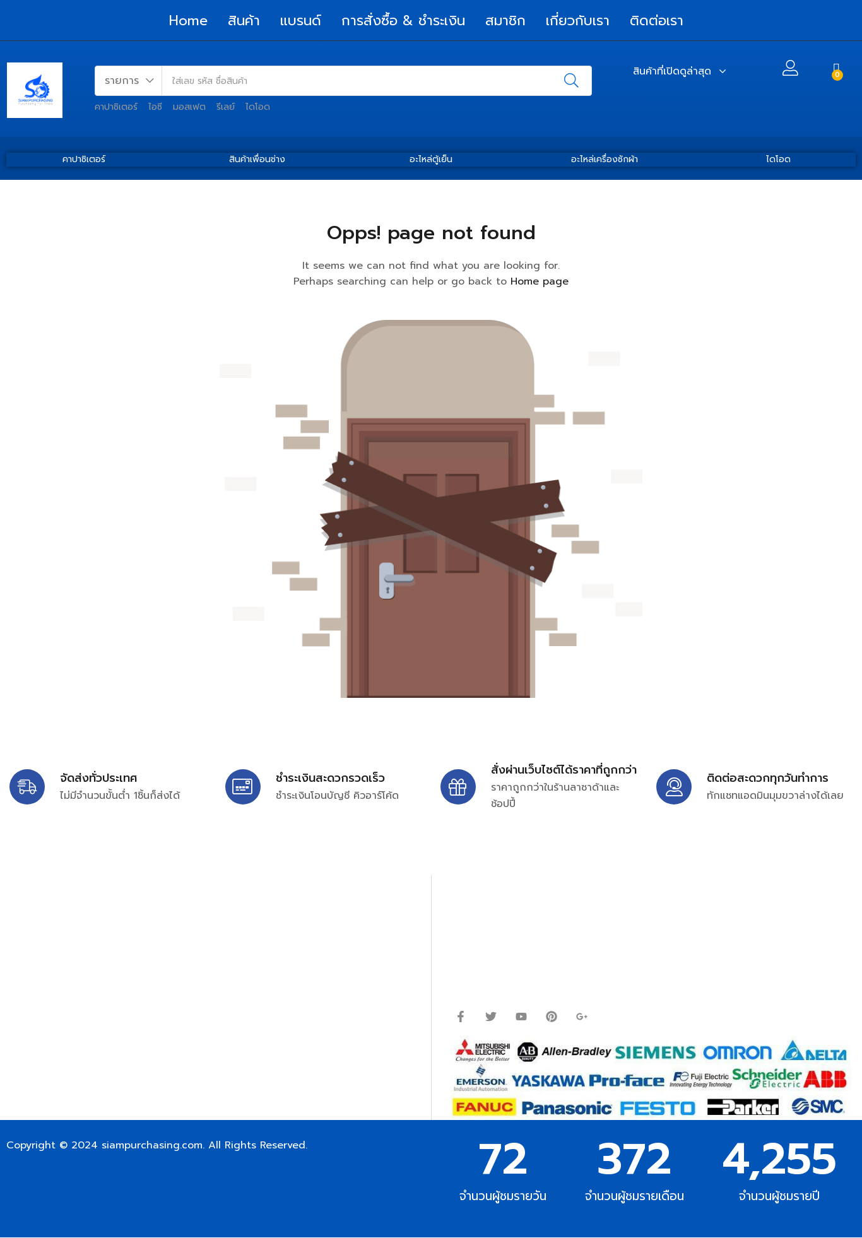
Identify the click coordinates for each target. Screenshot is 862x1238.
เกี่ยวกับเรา (578, 20)
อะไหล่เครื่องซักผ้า (604, 159)
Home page (540, 281)
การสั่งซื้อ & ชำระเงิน (403, 20)
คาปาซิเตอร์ (116, 107)
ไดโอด (257, 107)
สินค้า (244, 20)
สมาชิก (505, 20)
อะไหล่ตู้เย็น (431, 159)
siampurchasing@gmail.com (118, 944)
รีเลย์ (225, 107)
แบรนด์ (300, 20)
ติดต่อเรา (656, 20)
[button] (128, 80)
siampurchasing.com (152, 1145)
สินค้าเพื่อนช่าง (257, 159)
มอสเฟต (189, 107)
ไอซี (155, 107)
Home (188, 20)
